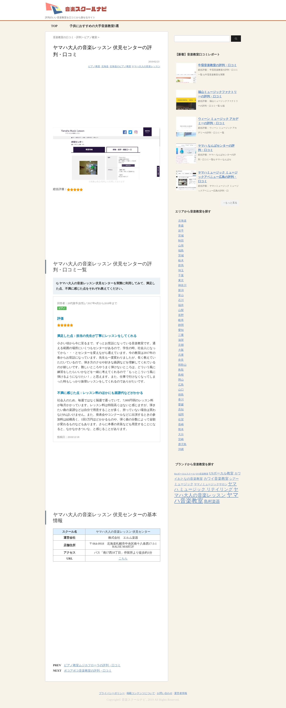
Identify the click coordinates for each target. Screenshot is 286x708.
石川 (181, 300)
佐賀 (181, 419)
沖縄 (181, 449)
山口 (181, 389)
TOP (54, 26)
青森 (181, 225)
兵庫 (181, 354)
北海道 (104, 66)
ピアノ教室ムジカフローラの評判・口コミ (92, 665)
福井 (181, 305)
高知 (181, 409)
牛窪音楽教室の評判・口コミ (217, 65)
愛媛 (181, 404)
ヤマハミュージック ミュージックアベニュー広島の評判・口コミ (218, 177)
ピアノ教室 (94, 66)
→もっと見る (230, 202)
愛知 (181, 330)
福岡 (181, 414)
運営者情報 (180, 693)
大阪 (181, 349)
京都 (181, 344)
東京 (181, 280)
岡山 (181, 379)
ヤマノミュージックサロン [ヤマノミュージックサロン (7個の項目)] (210, 484)
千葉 (181, 275)
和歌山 (182, 364)
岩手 (181, 230)
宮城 (181, 235)
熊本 (181, 429)
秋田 (181, 240)
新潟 (181, 290)
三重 (181, 335)
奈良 (181, 359)
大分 (181, 434)
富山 (181, 295)
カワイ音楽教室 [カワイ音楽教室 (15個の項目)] (216, 479)
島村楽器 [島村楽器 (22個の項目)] (212, 501)
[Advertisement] (106, 99)
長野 (181, 315)
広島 (181, 384)
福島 (181, 250)
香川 (181, 399)
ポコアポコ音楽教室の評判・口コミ (88, 670)
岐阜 (181, 320)
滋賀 (181, 339)
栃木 (181, 260)
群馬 (181, 265)
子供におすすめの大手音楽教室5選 (94, 26)
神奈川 (182, 285)
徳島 (181, 394)
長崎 (181, 424)
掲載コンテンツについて (141, 693)
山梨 (181, 310)
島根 (181, 374)
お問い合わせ (164, 693)
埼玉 (181, 270)
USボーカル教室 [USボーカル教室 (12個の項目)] (221, 473)
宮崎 (181, 439)
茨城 (181, 255)
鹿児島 (182, 444)
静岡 (181, 325)
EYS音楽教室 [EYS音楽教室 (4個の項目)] (202, 474)
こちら (123, 558)
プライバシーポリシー (112, 693)
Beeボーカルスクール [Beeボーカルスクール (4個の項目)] (184, 474)
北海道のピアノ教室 (120, 66)
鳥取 (181, 369)
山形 (181, 245)
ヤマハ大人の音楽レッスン (146, 66)
